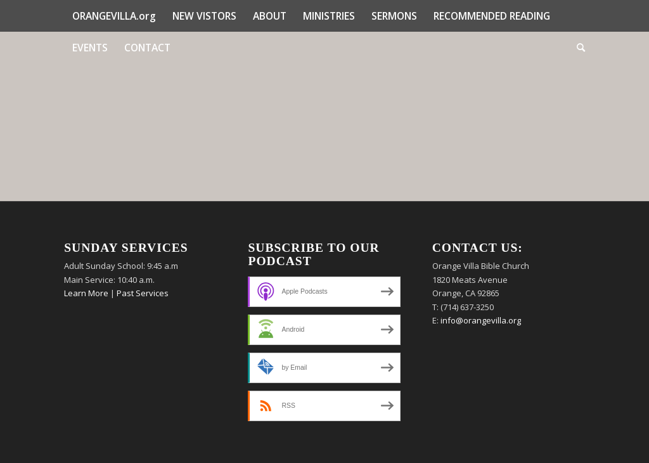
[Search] (577, 47)
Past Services (143, 293)
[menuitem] (114, 16)
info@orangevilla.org (480, 320)
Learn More (86, 293)
